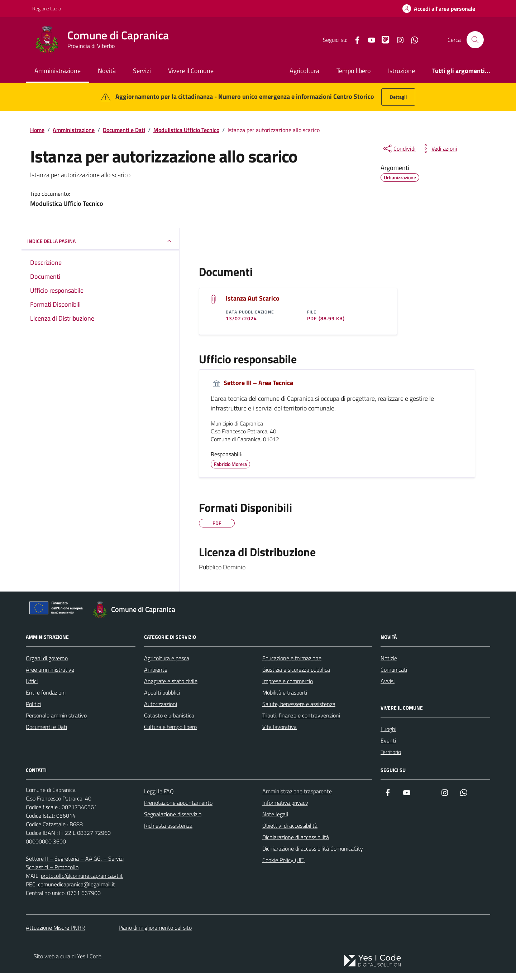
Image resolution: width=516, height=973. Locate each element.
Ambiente (155, 669)
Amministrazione (57, 71)
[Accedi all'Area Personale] (439, 8)
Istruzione (401, 71)
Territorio (391, 752)
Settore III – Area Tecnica (252, 383)
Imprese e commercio (287, 681)
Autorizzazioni (160, 704)
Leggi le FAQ (159, 791)
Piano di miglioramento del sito (155, 927)
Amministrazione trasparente (297, 791)
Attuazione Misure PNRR (55, 927)
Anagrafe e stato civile (170, 681)
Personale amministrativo (56, 715)
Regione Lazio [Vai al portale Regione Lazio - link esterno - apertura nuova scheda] (46, 8)
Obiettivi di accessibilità (289, 825)
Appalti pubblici (162, 692)
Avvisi (388, 681)
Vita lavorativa (279, 727)
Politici (33, 704)
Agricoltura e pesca (166, 658)
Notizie (389, 658)
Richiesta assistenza (168, 825)
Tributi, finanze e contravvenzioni (301, 715)
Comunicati (394, 669)
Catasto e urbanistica (169, 715)
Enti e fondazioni (46, 692)
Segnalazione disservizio (172, 814)
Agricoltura (304, 71)
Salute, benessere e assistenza (298, 704)
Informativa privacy (285, 802)
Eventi (388, 740)
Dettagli (398, 97)
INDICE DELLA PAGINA (100, 241)
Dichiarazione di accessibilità (295, 837)
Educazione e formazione (291, 658)
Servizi (142, 71)
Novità (107, 71)
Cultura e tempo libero (170, 727)
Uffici (32, 681)
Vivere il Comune (191, 71)
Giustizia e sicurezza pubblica (296, 669)
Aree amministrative (50, 669)
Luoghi (388, 729)
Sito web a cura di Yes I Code (67, 956)
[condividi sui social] (399, 148)
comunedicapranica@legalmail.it (76, 884)
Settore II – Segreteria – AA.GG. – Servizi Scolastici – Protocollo (75, 862)
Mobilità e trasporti (284, 692)
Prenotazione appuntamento (178, 802)
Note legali (275, 814)
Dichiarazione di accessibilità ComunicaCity (312, 848)
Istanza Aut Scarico (253, 298)
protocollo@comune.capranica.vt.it (82, 875)
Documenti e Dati (46, 727)
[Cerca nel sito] (475, 39)
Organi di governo (47, 658)
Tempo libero (353, 71)
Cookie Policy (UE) (283, 860)
